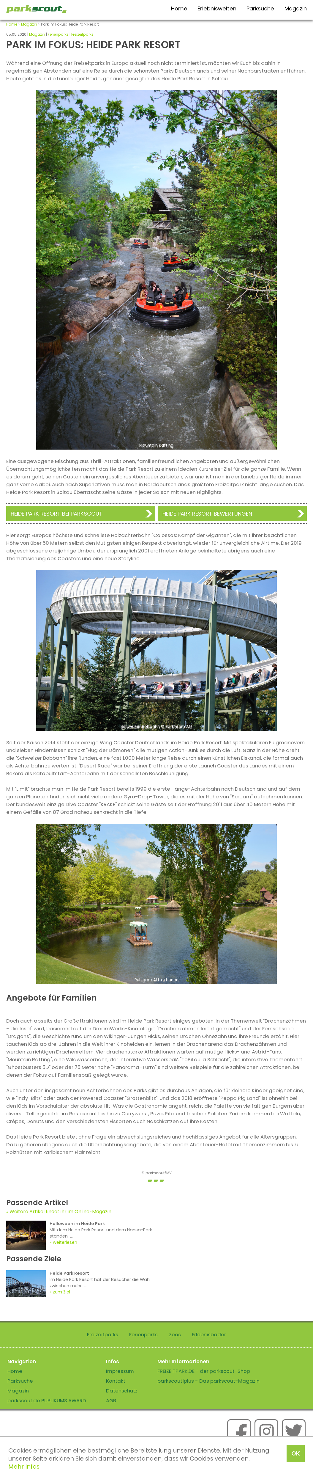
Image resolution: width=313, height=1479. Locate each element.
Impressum (120, 1371)
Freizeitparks (82, 34)
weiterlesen (65, 1242)
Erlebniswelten (216, 8)
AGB (111, 1400)
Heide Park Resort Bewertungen (207, 513)
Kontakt (115, 1380)
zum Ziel (61, 1292)
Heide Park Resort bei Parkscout (56, 513)
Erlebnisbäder (209, 1334)
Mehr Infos (23, 1466)
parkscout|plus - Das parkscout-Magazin (208, 1380)
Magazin (295, 8)
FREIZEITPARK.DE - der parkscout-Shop (203, 1371)
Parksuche (260, 8)
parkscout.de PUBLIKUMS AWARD (46, 1400)
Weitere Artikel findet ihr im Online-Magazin (60, 1211)
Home (179, 8)
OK (295, 1453)
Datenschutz (121, 1390)
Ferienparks (58, 34)
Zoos (175, 1334)
